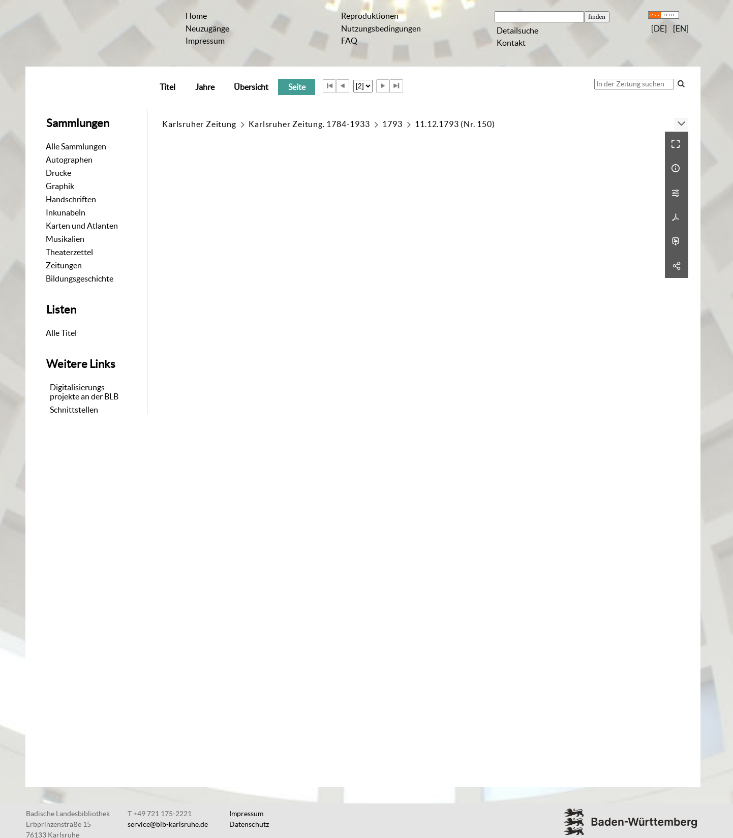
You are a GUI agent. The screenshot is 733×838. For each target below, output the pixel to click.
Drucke (58, 172)
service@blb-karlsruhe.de (168, 824)
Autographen (69, 159)
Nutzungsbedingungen (381, 28)
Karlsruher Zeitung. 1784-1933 (309, 124)
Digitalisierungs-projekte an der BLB (84, 392)
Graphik (60, 186)
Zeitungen (64, 265)
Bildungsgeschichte (79, 278)
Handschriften (71, 199)
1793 (392, 124)
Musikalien (65, 238)
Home (196, 15)
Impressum (205, 40)
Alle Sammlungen (76, 146)
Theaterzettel (69, 252)
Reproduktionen (370, 15)
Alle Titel (61, 332)
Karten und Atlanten (82, 225)
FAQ (349, 40)
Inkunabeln (65, 212)
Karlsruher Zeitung (199, 124)
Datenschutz (249, 824)
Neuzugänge (207, 28)
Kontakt (511, 42)
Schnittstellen (74, 409)
